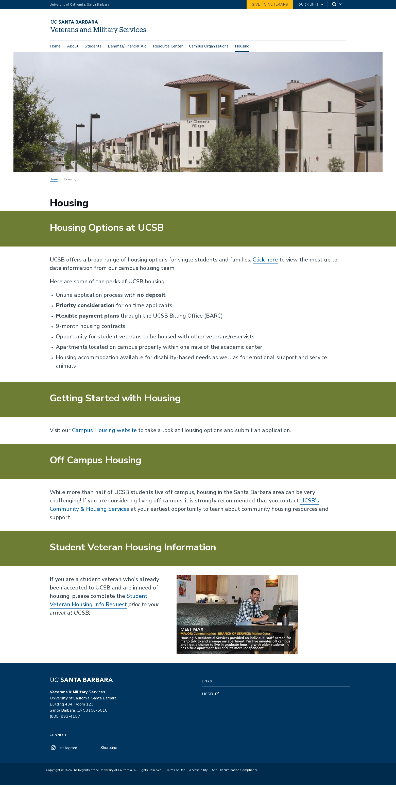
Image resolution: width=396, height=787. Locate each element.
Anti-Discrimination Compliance (234, 772)
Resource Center (168, 46)
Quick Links (308, 5)
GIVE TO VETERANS (270, 4)
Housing (242, 46)
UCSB (207, 695)
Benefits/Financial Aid (127, 46)
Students (93, 46)
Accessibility (198, 772)
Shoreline (108, 749)
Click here (265, 261)
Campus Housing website (104, 432)
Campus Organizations (209, 46)
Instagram (63, 749)
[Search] (337, 4)
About (72, 46)
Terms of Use (175, 772)
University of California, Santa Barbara (79, 5)
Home (55, 46)
